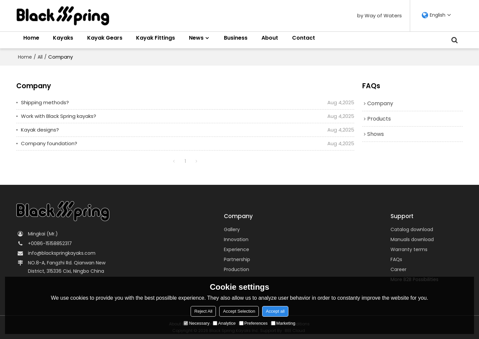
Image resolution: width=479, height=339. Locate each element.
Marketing (283, 323)
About (269, 38)
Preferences (253, 323)
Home (31, 38)
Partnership (237, 259)
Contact (303, 38)
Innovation (236, 239)
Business (235, 38)
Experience (236, 249)
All (40, 57)
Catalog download (412, 229)
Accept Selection (239, 311)
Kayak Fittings (155, 38)
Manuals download (412, 239)
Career (398, 269)
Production (236, 269)
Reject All (203, 311)
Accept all (275, 311)
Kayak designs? (40, 129)
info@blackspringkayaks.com (61, 253)
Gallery (232, 229)
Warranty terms (409, 249)
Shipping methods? (45, 102)
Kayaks (63, 38)
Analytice (224, 323)
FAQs (396, 259)
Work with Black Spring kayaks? (58, 116)
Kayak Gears (104, 38)
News (196, 38)
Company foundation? (49, 143)
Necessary (196, 323)
